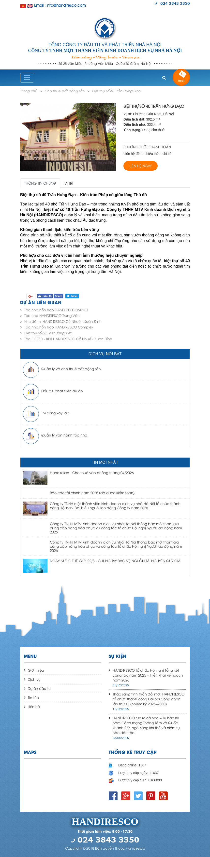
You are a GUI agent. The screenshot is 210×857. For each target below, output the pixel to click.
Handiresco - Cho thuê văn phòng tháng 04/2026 (92, 472)
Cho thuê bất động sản (65, 90)
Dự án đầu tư (39, 688)
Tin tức (33, 697)
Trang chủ (28, 90)
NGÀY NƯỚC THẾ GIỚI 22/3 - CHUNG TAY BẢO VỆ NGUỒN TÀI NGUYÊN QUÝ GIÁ (115, 560)
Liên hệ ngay (140, 165)
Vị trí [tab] (68, 183)
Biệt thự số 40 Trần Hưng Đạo (116, 90)
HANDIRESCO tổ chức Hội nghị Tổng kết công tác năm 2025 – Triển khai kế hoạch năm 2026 (148, 675)
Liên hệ (34, 706)
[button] (164, 77)
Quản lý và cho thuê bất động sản (71, 368)
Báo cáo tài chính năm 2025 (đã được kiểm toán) (92, 492)
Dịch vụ (34, 679)
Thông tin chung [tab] (40, 183)
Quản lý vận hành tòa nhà (64, 435)
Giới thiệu (36, 670)
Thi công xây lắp (55, 412)
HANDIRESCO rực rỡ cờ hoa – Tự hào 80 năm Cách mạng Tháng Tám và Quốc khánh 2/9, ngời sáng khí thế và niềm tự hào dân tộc (146, 725)
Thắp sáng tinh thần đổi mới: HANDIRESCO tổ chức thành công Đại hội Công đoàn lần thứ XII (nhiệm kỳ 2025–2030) (148, 699)
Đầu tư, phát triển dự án (62, 390)
